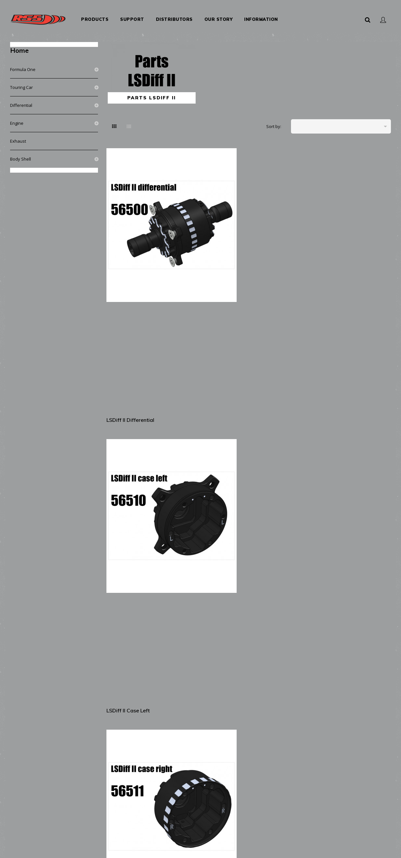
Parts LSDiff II (151, 91)
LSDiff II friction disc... (208, 761)
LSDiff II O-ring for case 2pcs (357, 226)
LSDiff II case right (277, 221)
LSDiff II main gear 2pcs (137, 437)
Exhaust (18, 135)
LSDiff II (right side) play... (278, 657)
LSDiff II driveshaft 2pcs (356, 329)
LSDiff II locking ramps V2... (209, 549)
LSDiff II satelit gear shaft (205, 442)
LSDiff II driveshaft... (279, 329)
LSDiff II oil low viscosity (285, 761)
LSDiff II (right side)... (207, 653)
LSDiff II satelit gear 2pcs (285, 437)
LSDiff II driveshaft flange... (131, 334)
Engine (16, 117)
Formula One (22, 63)
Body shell (20, 153)
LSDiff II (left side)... (132, 653)
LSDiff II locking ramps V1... (136, 549)
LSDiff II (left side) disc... (284, 545)
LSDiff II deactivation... (135, 761)
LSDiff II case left (202, 221)
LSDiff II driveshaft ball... (211, 329)
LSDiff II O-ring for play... (358, 653)
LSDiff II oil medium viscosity (351, 765)
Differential (21, 99)
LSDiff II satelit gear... (354, 437)
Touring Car (21, 81)
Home (19, 44)
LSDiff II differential (132, 221)
